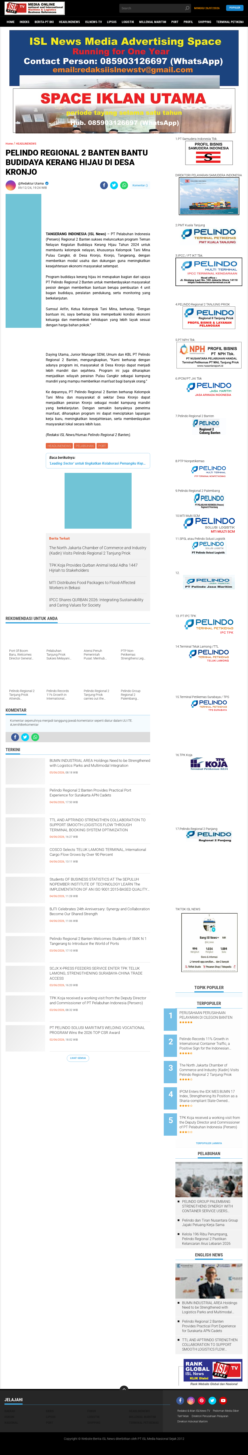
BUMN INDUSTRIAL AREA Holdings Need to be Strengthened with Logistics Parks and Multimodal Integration (98, 770)
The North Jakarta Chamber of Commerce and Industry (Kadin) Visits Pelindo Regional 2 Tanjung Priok (215, 1063)
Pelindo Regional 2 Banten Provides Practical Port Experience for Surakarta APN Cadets (98, 800)
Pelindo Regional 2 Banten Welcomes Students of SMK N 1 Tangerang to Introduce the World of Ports (96, 948)
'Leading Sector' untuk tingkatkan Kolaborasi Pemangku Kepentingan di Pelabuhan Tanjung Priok (98, 464)
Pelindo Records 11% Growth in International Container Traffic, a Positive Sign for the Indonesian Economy (214, 1040)
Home (11, 22)
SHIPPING (204, 22)
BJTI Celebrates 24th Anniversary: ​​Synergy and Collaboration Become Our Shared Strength (99, 918)
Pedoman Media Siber (192, 1398)
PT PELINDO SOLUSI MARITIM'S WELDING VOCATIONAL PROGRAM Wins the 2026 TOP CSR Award (95, 1037)
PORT (175, 22)
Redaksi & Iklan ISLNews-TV (196, 1392)
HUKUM (9, 1398)
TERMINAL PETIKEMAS (144, 1404)
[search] (155, 8)
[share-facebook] (104, 185)
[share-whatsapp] (124, 185)
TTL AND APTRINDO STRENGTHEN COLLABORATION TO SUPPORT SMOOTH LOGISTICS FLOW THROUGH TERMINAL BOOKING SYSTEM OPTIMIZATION (99, 829)
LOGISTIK (128, 22)
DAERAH (9, 1392)
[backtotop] (124, 1371)
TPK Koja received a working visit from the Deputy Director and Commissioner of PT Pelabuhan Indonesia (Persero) (98, 1007)
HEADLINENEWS (69, 22)
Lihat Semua (78, 1059)
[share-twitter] (114, 185)
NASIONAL (11, 1404)
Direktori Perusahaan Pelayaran (199, 1404)
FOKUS (91, 1392)
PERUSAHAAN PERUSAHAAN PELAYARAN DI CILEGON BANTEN (214, 1017)
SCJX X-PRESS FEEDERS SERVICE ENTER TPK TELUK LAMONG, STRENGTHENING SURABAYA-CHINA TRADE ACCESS (97, 978)
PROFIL (188, 22)
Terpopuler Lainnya (209, 1124)
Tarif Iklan (217, 1398)
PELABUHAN (86, 446)
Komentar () (140, 185)
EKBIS (50, 1392)
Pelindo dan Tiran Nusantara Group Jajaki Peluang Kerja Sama (210, 1204)
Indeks (24, 22)
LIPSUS (112, 22)
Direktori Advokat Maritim (195, 1410)
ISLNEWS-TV (93, 22)
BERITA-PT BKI (44, 22)
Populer (234, 8)
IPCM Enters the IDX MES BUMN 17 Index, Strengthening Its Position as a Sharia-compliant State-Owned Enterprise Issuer (215, 1085)
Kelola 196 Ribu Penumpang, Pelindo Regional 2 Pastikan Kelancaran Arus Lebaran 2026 (206, 1220)
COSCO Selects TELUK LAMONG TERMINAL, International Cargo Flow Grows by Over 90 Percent (96, 859)
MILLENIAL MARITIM (152, 22)
